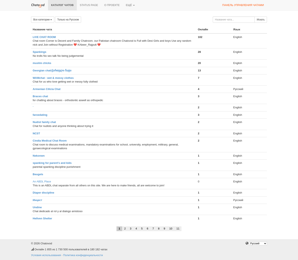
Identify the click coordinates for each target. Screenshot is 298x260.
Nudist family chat (44, 122)
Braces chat (40, 96)
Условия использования (46, 255)
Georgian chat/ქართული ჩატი (52, 70)
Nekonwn (39, 155)
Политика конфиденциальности (83, 255)
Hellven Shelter (42, 218)
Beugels (38, 174)
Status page (89, 5)
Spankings (39, 51)
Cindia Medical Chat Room (50, 140)
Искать (261, 19)
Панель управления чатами (243, 5)
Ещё (130, 5)
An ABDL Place (42, 181)
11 (178, 228)
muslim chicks (42, 63)
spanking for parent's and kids (52, 162)
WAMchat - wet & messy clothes (53, 77)
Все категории (42, 19)
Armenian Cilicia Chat (46, 89)
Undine (37, 207)
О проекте (112, 5)
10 (170, 228)
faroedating (40, 114)
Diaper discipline (43, 192)
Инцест (37, 200)
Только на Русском (68, 19)
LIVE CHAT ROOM (44, 37)
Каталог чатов (62, 5)
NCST (36, 133)
